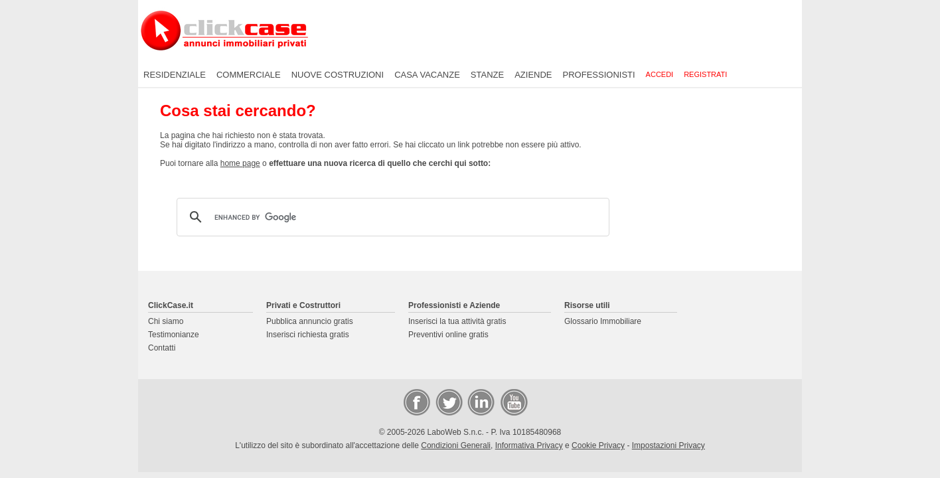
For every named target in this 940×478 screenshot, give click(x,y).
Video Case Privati (513, 402)
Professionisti (599, 75)
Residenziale (174, 75)
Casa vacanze (427, 75)
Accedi (660, 74)
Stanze (487, 75)
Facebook (416, 402)
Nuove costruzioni (337, 75)
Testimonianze (173, 334)
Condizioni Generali (456, 445)
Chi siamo (165, 321)
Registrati (705, 74)
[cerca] (391, 217)
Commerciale (248, 75)
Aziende (533, 75)
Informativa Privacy (529, 445)
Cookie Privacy (598, 445)
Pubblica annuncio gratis (309, 321)
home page (240, 163)
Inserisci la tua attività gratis (457, 321)
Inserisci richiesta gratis (307, 334)
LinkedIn (480, 402)
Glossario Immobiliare (602, 321)
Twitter (448, 402)
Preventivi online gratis (448, 334)
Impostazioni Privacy (668, 445)
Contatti (161, 348)
